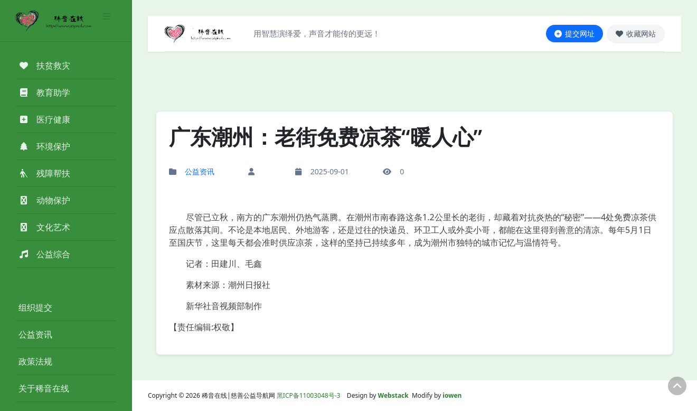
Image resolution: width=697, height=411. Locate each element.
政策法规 (35, 361)
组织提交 (35, 307)
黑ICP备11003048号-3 (309, 395)
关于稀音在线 (43, 388)
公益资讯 (35, 334)
